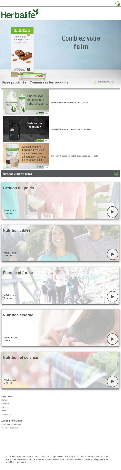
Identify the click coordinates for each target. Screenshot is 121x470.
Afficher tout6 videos (10, 296)
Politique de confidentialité (11, 424)
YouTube (4, 400)
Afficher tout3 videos (10, 381)
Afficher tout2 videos (10, 254)
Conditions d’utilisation (9, 428)
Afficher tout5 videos (10, 211)
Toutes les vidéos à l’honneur (17, 174)
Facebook (5, 404)
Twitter (3, 411)
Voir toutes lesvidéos (10, 339)
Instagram (5, 407)
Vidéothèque (6, 414)
